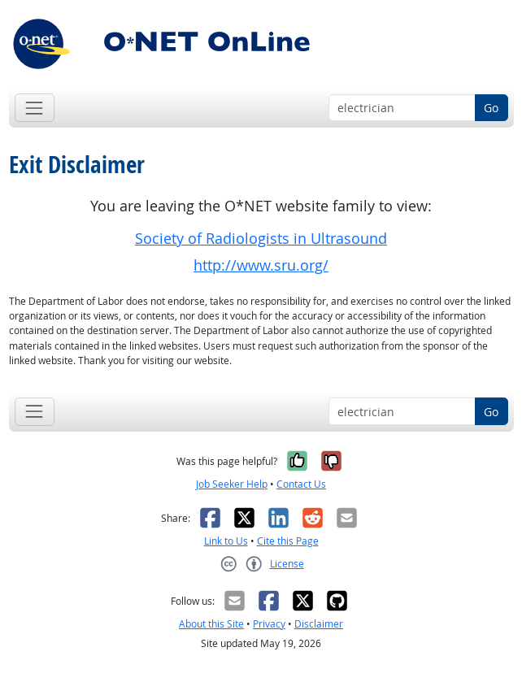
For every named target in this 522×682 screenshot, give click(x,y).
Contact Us (301, 484)
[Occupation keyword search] (402, 108)
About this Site (211, 624)
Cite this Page (288, 541)
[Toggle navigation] (34, 107)
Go (491, 107)
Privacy (269, 624)
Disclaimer (318, 624)
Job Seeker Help (232, 484)
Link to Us (226, 541)
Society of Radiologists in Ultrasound (261, 238)
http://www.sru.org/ (261, 265)
